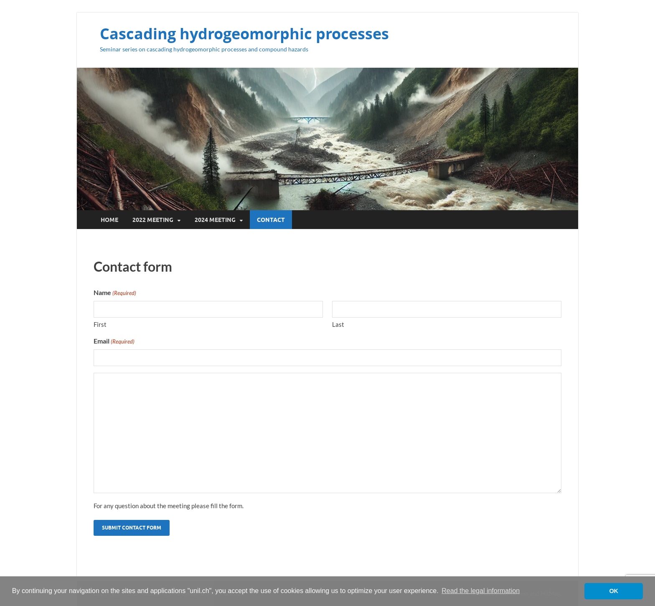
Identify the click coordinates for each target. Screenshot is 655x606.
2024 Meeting (215, 219)
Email (114, 341)
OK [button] (613, 591)
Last (338, 324)
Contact (271, 219)
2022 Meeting (152, 219)
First (100, 324)
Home (109, 219)
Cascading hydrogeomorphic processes (244, 33)
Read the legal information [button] (481, 590)
